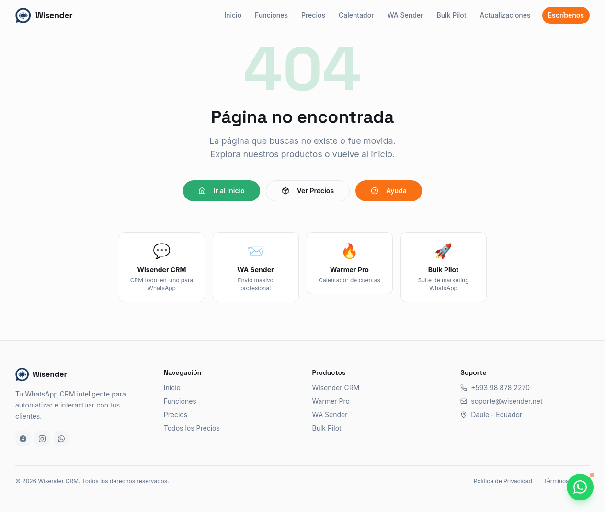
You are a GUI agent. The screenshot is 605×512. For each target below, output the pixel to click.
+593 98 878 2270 (495, 388)
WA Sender (405, 15)
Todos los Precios (192, 428)
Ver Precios (308, 190)
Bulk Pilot (451, 15)
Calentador (356, 15)
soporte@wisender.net (501, 401)
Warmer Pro (331, 401)
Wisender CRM (336, 388)
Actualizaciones (504, 15)
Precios (313, 15)
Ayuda (389, 190)
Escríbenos (566, 15)
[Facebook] (23, 438)
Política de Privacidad (503, 481)
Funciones (271, 15)
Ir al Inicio (221, 190)
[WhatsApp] (61, 438)
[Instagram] (42, 438)
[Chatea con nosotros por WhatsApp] (580, 487)
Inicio (232, 15)
